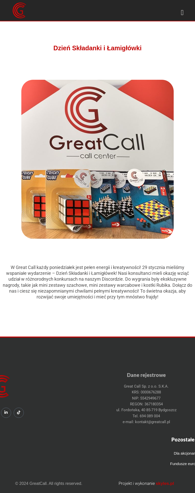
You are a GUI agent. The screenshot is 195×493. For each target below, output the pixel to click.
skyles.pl (165, 483)
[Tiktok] (6, 413)
